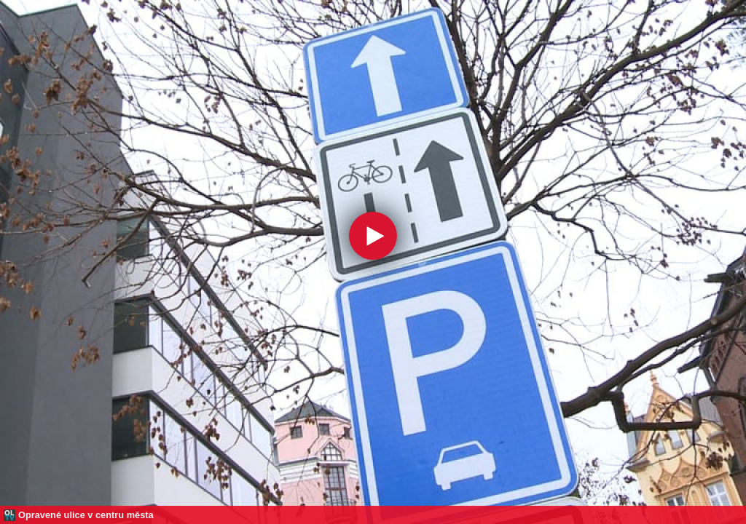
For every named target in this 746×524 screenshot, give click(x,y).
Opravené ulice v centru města (86, 514)
